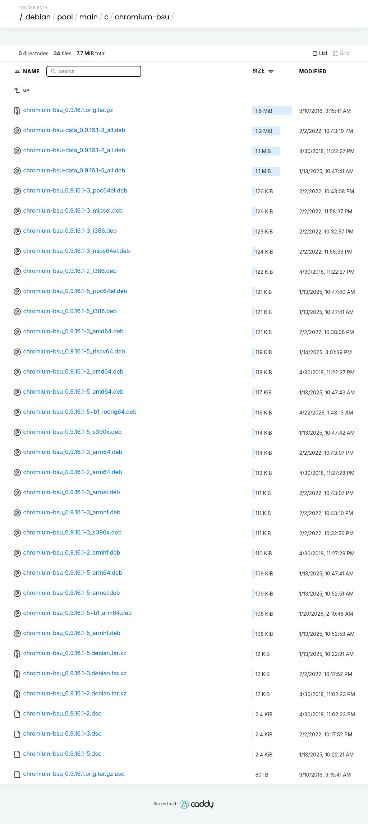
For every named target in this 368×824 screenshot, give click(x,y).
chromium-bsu (142, 17)
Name (32, 71)
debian (38, 17)
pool (65, 17)
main (88, 17)
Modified (313, 71)
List (319, 53)
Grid (341, 53)
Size (263, 71)
